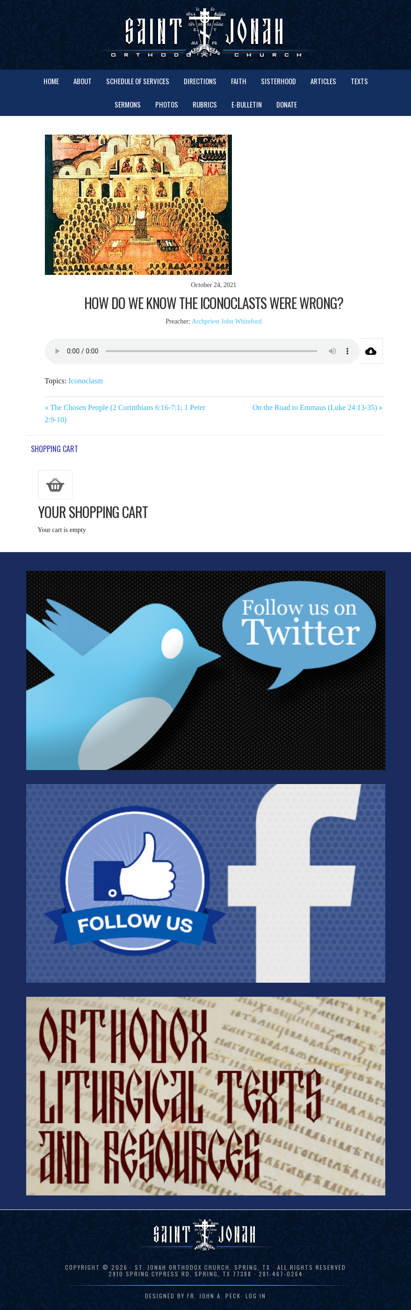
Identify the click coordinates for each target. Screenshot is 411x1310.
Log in (255, 1296)
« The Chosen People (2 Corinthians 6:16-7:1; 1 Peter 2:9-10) (125, 413)
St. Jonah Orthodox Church (205, 33)
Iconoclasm (85, 381)
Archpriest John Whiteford (227, 321)
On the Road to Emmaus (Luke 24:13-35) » (317, 407)
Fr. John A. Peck (214, 1296)
